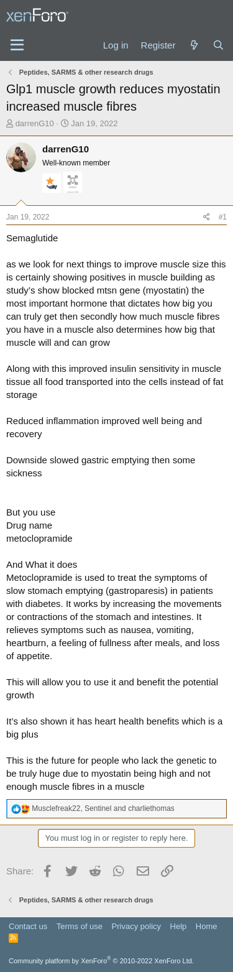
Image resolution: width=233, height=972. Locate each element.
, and (103, 808)
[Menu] (17, 45)
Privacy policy (136, 926)
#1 (223, 217)
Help (178, 926)
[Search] (218, 45)
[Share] (206, 217)
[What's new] (193, 45)
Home (206, 926)
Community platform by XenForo (101, 961)
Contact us (28, 926)
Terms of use (80, 926)
